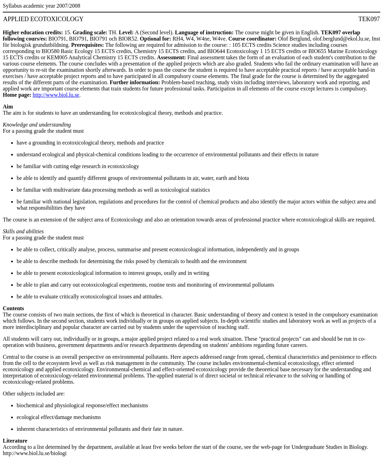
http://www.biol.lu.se (56, 95)
